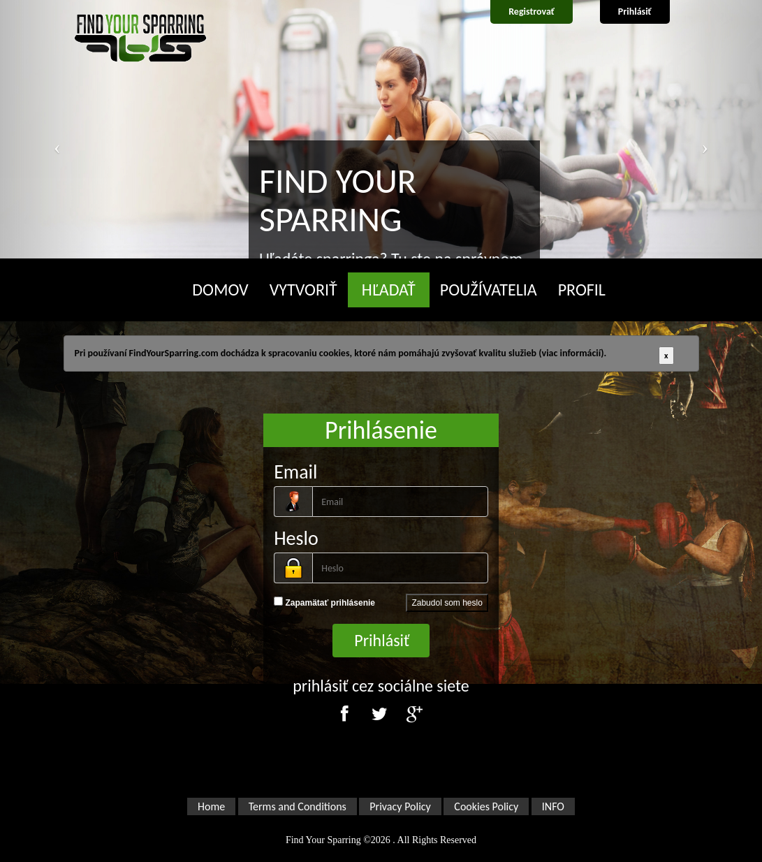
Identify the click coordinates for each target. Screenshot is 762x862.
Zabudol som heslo (446, 603)
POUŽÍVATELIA (488, 289)
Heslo (296, 538)
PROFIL (582, 289)
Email (295, 472)
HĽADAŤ (389, 289)
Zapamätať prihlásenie (324, 602)
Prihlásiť (635, 11)
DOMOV (220, 289)
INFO (553, 806)
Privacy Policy (400, 806)
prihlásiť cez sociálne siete (381, 685)
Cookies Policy (486, 806)
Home (211, 806)
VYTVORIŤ (303, 289)
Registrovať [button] (531, 11)
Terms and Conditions (297, 806)
